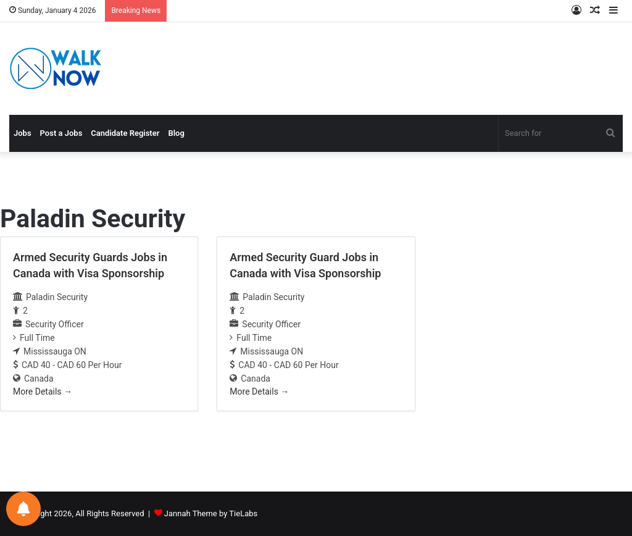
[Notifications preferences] (23, 509)
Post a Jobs (61, 133)
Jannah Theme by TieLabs (210, 513)
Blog (176, 133)
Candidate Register (125, 133)
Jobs (22, 133)
